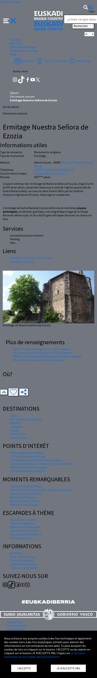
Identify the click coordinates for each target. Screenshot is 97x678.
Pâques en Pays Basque (24, 504)
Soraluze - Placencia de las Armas (31, 258)
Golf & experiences (21, 538)
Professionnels (16, 626)
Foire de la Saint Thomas (25, 501)
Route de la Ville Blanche (25, 527)
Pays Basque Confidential (25, 534)
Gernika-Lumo (19, 437)
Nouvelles (16, 553)
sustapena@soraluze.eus (49, 173)
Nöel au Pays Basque (22, 497)
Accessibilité (15, 629)
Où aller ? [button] (16, 39)
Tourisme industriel (22, 523)
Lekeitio (15, 423)
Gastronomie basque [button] (23, 47)
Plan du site (14, 622)
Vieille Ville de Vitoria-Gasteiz (28, 467)
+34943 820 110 (64, 170)
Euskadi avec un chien (23, 519)
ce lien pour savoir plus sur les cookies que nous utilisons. (44, 655)
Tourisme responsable (24, 568)
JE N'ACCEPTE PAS (68, 668)
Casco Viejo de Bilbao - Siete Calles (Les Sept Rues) (41, 464)
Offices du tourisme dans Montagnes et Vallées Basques (47, 356)
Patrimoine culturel (22, 96)
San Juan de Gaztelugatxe (26, 419)
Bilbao (14, 415)
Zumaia (14, 430)
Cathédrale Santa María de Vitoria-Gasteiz (36, 460)
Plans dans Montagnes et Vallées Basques (39, 360)
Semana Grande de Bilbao (26, 486)
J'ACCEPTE (24, 668)
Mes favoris (80, 61)
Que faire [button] (15, 43)
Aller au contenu (10, 2)
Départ (14, 93)
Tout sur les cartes (51, 61)
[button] (9, 20)
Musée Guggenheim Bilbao (26, 453)
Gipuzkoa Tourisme (22, 261)
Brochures (24, 61)
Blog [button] (13, 54)
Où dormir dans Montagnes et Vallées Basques (41, 349)
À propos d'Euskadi (21, 560)
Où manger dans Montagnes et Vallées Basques (42, 353)
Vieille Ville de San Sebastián (27, 471)
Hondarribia (17, 434)
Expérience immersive (23, 564)
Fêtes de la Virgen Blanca (25, 493)
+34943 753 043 (43, 170)
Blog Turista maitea (22, 557)
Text (91, 11)
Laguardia (16, 426)
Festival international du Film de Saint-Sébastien (40, 490)
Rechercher (83, 26)
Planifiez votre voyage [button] (24, 50)
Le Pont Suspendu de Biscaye (28, 456)
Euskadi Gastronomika (24, 530)
